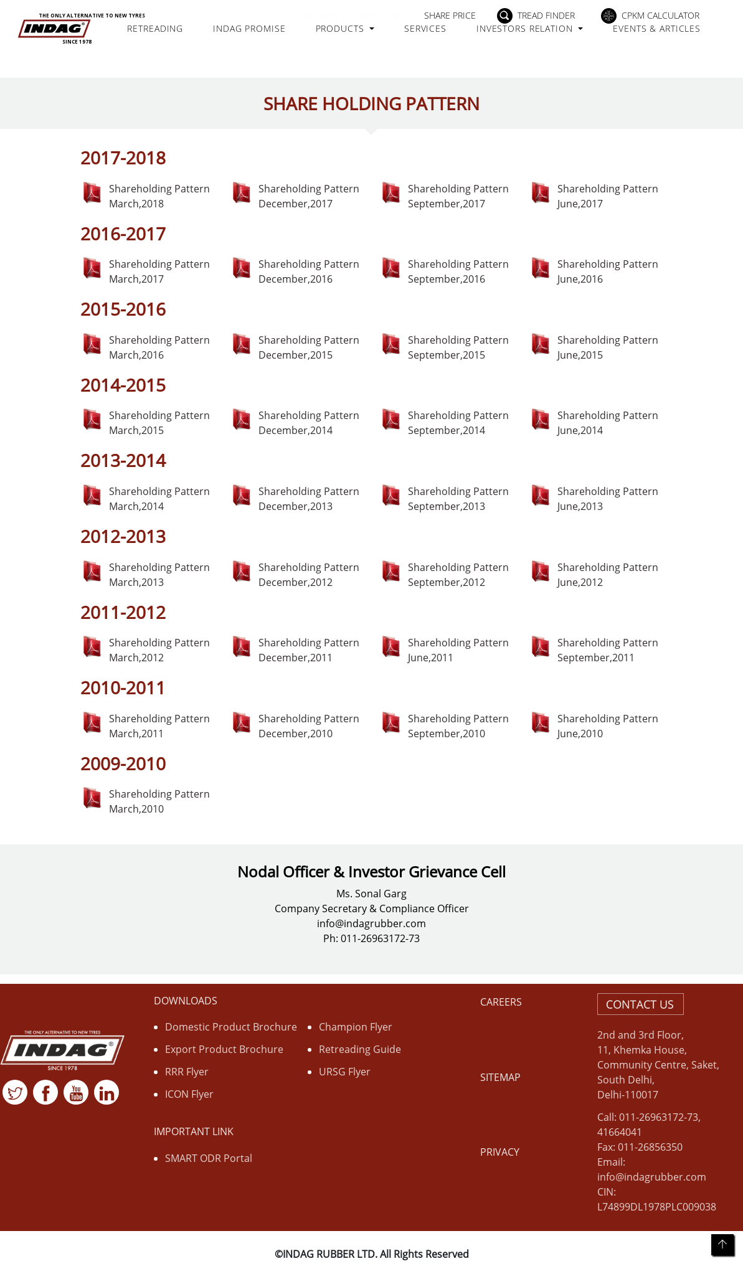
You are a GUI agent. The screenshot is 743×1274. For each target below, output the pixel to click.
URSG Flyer (345, 1071)
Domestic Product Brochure (231, 1027)
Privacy (499, 1152)
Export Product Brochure (224, 1049)
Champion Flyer (355, 1027)
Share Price (450, 15)
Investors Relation (541, 36)
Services (440, 36)
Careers (501, 1002)
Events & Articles (649, 42)
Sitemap (500, 1077)
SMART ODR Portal (208, 1158)
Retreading (183, 36)
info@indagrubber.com (651, 1177)
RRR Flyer (187, 1071)
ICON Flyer (189, 1094)
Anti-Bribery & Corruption (343, 15)
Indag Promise (260, 42)
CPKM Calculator (660, 15)
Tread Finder (546, 15)
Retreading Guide (360, 1049)
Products (356, 36)
